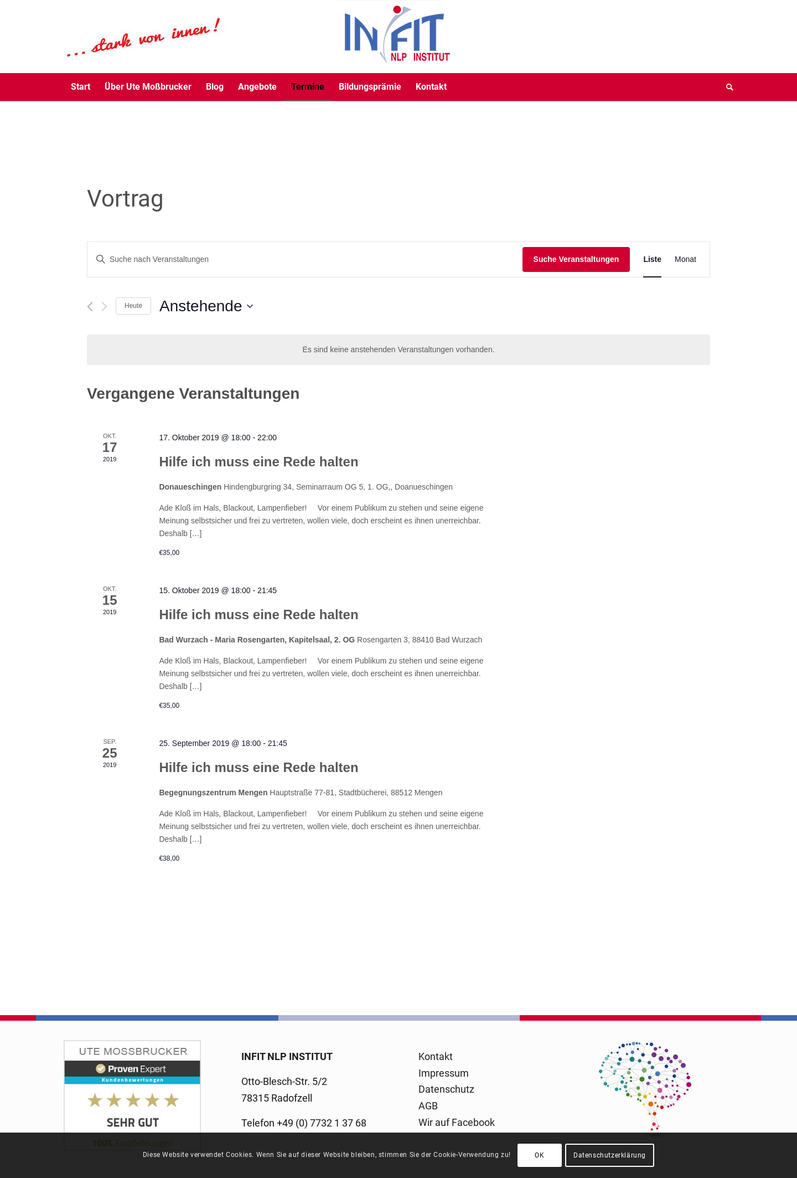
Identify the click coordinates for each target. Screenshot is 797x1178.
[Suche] (726, 87)
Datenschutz (446, 1089)
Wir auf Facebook (456, 1122)
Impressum (443, 1073)
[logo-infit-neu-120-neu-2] (257, 36)
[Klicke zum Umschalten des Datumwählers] (205, 306)
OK (539, 1155)
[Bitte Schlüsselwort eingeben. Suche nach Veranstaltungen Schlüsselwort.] (304, 259)
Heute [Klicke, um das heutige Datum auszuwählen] (133, 306)
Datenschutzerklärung (609, 1155)
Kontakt (435, 1056)
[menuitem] (80, 87)
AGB (428, 1106)
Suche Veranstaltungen (576, 259)
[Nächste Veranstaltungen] (104, 306)
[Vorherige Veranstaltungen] (90, 306)
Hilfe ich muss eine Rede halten (258, 461)
